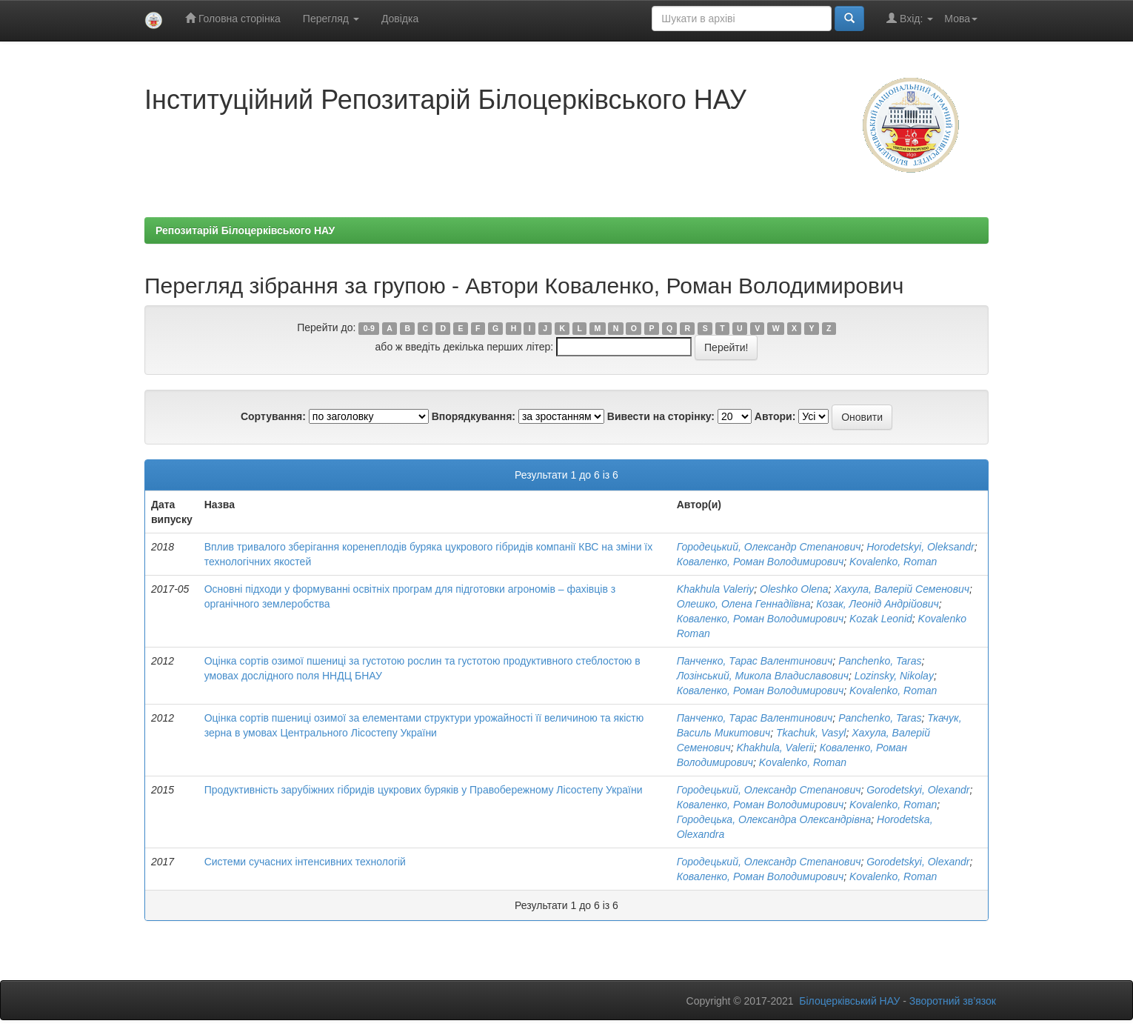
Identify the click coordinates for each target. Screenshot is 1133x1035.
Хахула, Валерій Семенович (901, 589)
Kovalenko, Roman (893, 562)
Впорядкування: (473, 416)
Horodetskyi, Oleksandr (920, 547)
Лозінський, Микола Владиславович (763, 676)
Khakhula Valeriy (716, 589)
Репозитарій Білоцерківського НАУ (245, 230)
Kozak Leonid (880, 619)
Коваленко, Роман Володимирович (760, 562)
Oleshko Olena (794, 589)
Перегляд (331, 18)
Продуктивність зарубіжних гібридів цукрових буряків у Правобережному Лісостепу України (423, 790)
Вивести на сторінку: (661, 416)
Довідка (399, 18)
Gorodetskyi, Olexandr (917, 790)
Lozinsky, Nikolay (894, 676)
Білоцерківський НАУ (849, 1001)
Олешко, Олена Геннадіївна (744, 604)
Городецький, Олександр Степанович (769, 547)
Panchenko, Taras (879, 661)
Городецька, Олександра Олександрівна (774, 819)
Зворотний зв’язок (952, 1001)
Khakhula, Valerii (775, 747)
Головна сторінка (233, 18)
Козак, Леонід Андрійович (877, 604)
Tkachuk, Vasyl (811, 733)
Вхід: (909, 18)
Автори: (775, 416)
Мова (960, 18)
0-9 (369, 328)
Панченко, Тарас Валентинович (755, 661)
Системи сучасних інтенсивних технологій (305, 862)
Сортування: (273, 416)
